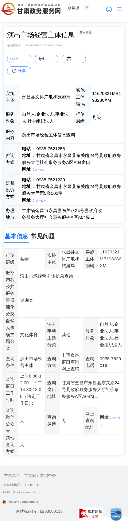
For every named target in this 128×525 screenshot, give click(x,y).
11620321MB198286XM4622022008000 (62, 45)
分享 (22, 71)
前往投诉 (45, 201)
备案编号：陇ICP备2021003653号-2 (35, 493)
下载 (76, 59)
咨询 (49, 59)
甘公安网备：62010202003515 (33, 502)
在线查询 (19, 59)
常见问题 (43, 237)
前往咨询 (44, 170)
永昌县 (92, 34)
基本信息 (16, 237)
